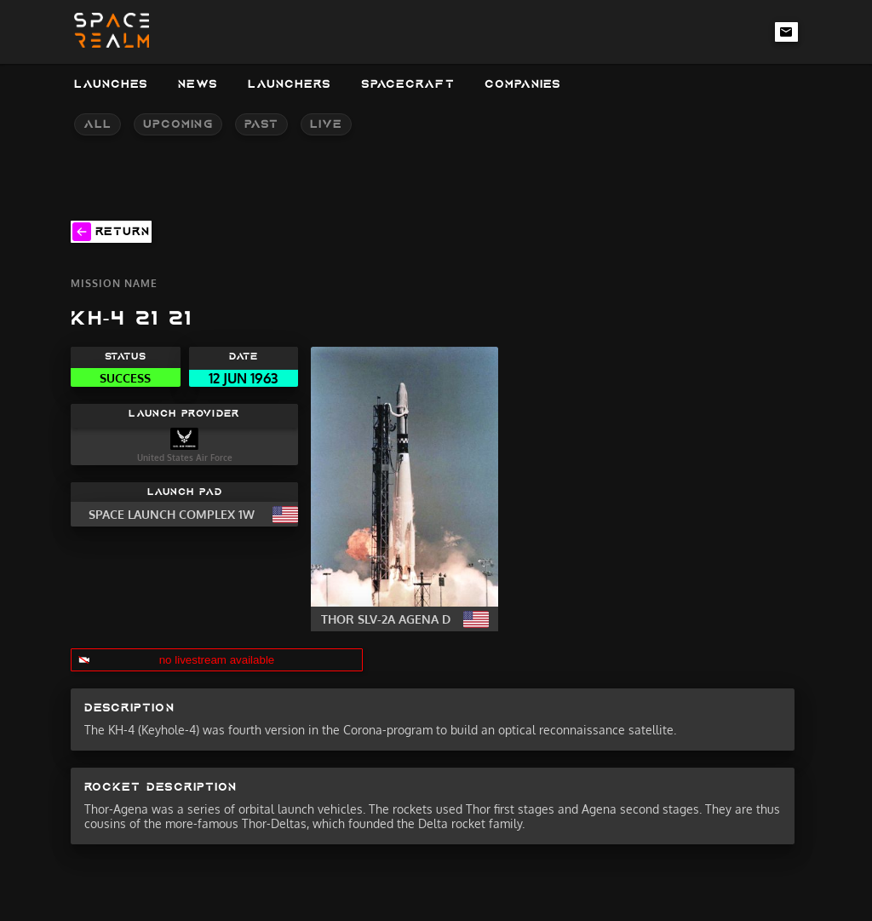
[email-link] (787, 31)
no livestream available (217, 659)
